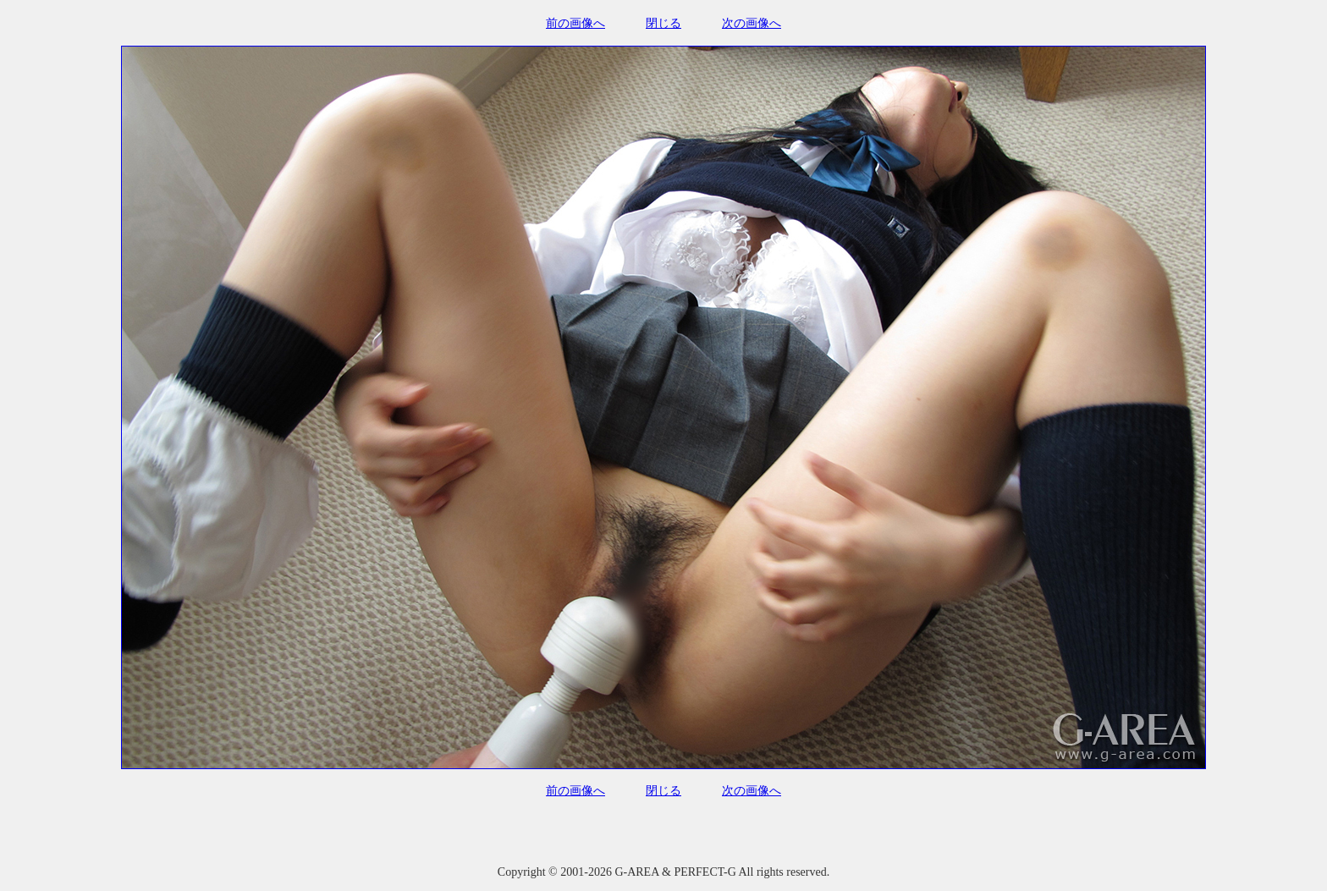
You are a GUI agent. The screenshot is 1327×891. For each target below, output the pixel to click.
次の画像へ (751, 23)
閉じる (663, 23)
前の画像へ (575, 23)
